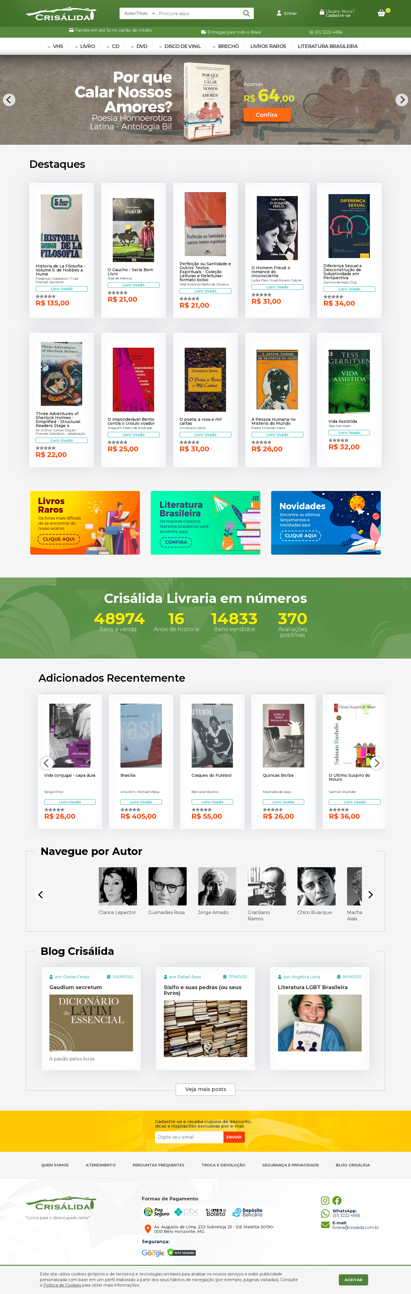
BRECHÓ (225, 46)
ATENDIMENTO (101, 1165)
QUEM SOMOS (55, 1165)
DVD (139, 46)
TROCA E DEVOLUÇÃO (223, 1165)
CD (112, 46)
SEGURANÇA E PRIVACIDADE (290, 1165)
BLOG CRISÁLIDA (353, 1165)
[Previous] (9, 100)
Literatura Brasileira (327, 46)
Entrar (287, 13)
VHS (55, 46)
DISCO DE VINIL (180, 46)
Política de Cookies (62, 1285)
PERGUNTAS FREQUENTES (158, 1165)
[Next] (402, 100)
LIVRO (85, 46)
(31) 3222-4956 (326, 32)
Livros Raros (268, 46)
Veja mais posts (205, 1089)
